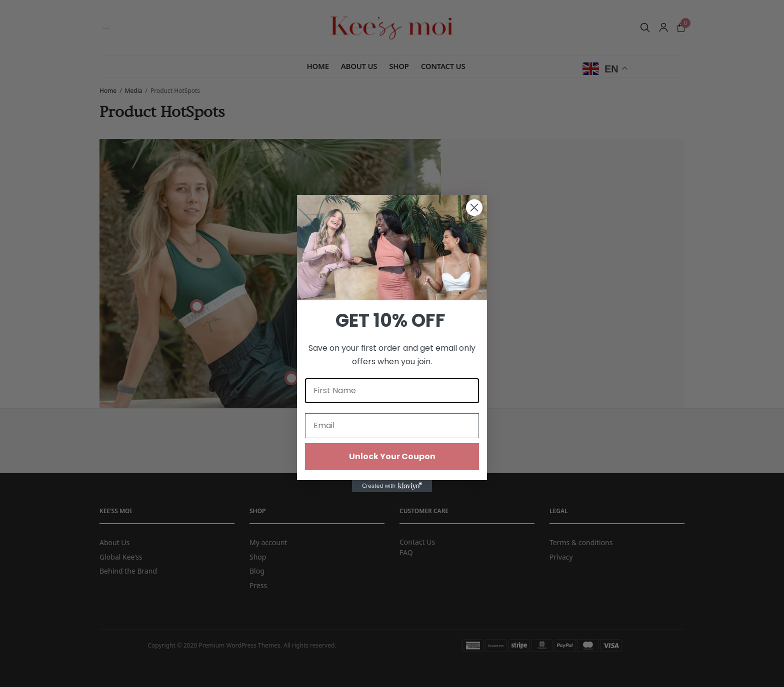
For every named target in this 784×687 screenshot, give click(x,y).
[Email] (392, 425)
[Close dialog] (474, 207)
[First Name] (392, 390)
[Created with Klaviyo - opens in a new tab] (392, 486)
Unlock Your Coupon (392, 456)
